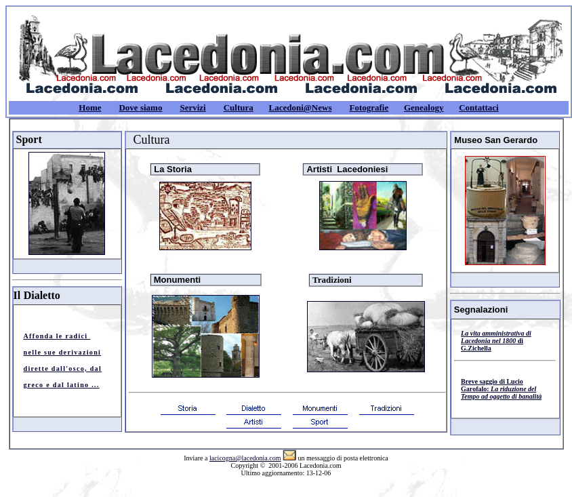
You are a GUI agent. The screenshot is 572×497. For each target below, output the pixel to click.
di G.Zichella (496, 341)
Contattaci (479, 107)
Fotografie (368, 107)
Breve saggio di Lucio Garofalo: (501, 389)
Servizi (192, 107)
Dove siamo (140, 107)
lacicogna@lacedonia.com (245, 458)
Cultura (238, 107)
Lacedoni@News (299, 107)
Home (90, 107)
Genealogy (424, 107)
